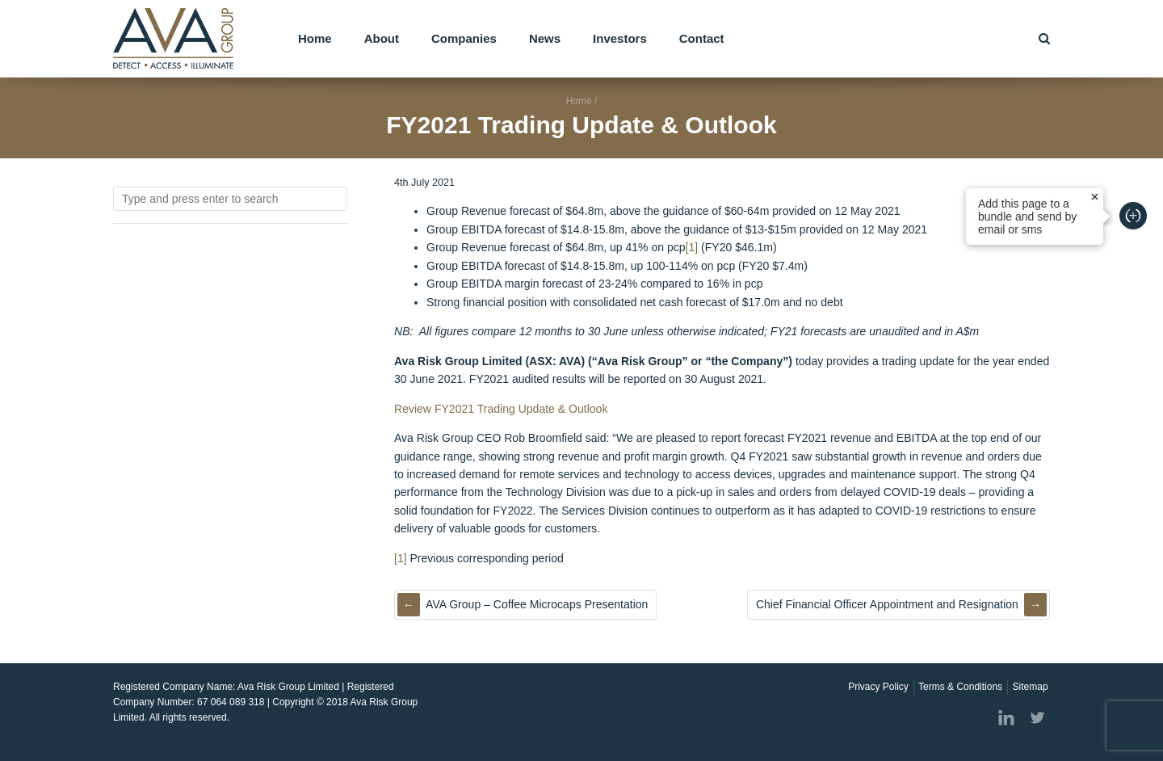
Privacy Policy (878, 686)
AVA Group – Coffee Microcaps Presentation (537, 604)
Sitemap (1030, 686)
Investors (620, 38)
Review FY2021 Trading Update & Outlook (500, 408)
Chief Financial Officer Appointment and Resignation (887, 604)
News (545, 38)
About (381, 38)
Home (315, 38)
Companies (464, 38)
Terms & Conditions (960, 686)
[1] (692, 247)
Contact (701, 38)
